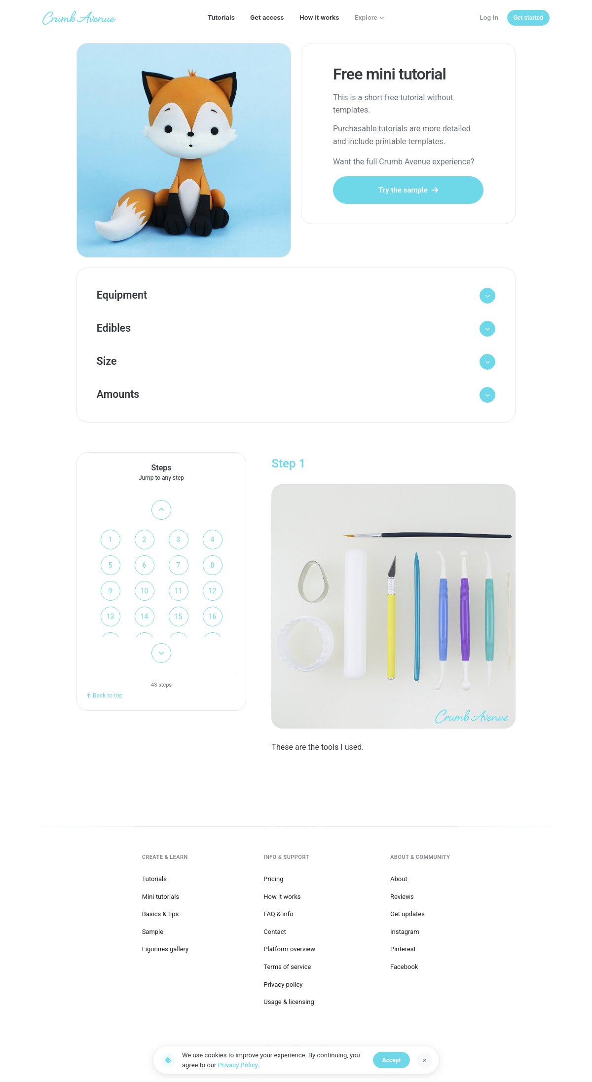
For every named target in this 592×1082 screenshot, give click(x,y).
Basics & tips (160, 913)
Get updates (407, 913)
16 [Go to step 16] (213, 618)
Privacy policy (282, 983)
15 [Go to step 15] (179, 618)
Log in (489, 17)
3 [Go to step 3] (179, 541)
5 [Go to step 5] (110, 567)
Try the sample (408, 190)
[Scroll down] (161, 655)
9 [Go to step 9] (110, 593)
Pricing (273, 878)
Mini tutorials (161, 895)
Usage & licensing (288, 1001)
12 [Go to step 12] (213, 593)
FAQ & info (278, 913)
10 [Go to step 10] (144, 593)
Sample (153, 931)
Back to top (104, 697)
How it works (319, 17)
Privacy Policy (238, 1065)
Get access (267, 17)
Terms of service (287, 966)
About (398, 878)
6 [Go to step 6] (145, 567)
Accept (392, 1060)
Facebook (404, 966)
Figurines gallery (165, 948)
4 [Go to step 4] (213, 541)
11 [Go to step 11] (179, 593)
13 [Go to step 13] (110, 618)
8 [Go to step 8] (213, 567)
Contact (274, 931)
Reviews (402, 895)
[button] (296, 295)
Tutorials (221, 17)
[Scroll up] (161, 512)
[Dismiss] (425, 1060)
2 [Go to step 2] (145, 541)
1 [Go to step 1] (110, 541)
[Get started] (528, 18)
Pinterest (403, 948)
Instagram (404, 931)
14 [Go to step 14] (144, 618)
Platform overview (289, 948)
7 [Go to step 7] (179, 567)
